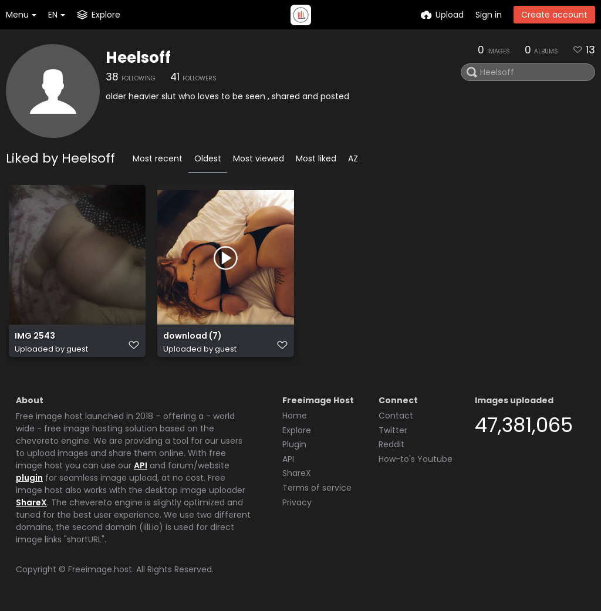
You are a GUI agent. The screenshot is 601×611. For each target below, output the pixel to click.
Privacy (297, 502)
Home (294, 415)
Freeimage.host (100, 569)
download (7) (192, 336)
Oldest (207, 158)
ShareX (31, 502)
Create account (554, 15)
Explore (296, 430)
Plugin (294, 444)
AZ (353, 158)
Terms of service (317, 488)
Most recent (158, 158)
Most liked (316, 158)
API (140, 465)
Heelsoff (138, 57)
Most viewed (258, 158)
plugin (29, 478)
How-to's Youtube (416, 459)
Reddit (391, 444)
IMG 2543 (35, 336)
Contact (396, 415)
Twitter (393, 430)
